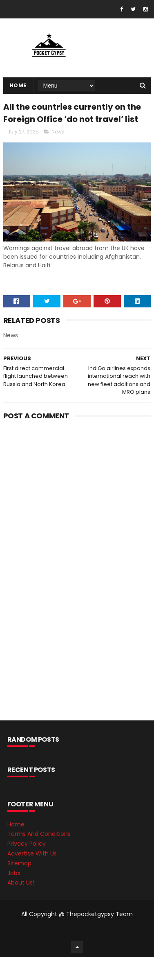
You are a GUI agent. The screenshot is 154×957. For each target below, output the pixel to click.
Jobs (13, 873)
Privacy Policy (26, 844)
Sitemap (19, 863)
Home (18, 85)
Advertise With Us (32, 853)
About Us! (20, 882)
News (58, 131)
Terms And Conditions (39, 834)
